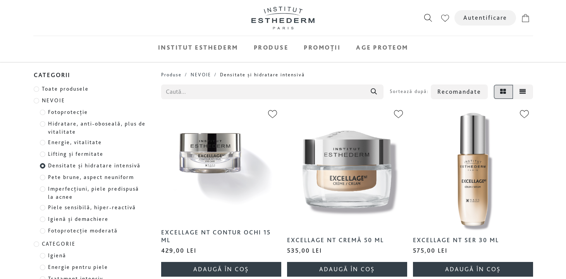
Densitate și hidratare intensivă (94, 165)
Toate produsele (65, 89)
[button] (428, 18)
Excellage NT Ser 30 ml (456, 240)
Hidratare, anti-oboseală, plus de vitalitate (97, 128)
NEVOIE (53, 100)
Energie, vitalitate (75, 142)
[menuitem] (198, 47)
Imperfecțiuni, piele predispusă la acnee (93, 193)
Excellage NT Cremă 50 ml (335, 240)
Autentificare (485, 17)
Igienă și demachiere (78, 219)
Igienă (57, 255)
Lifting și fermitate (75, 154)
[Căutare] (374, 91)
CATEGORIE (59, 244)
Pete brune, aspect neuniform (91, 177)
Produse (171, 75)
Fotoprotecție (68, 112)
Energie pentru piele (78, 267)
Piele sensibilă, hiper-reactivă (92, 207)
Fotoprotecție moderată (83, 230)
